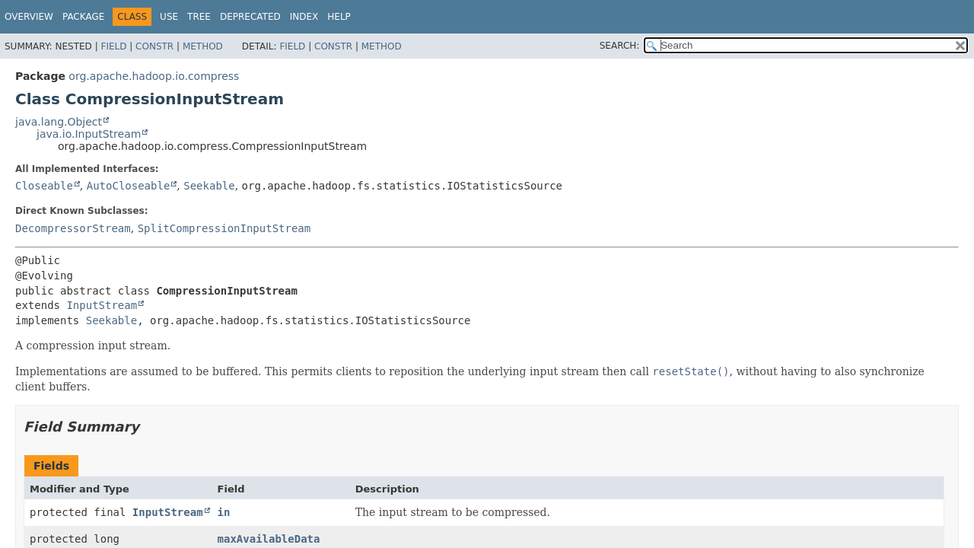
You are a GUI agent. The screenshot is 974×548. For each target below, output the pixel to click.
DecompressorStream (73, 228)
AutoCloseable (128, 186)
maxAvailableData (269, 539)
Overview (29, 16)
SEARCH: (620, 45)
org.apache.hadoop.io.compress (153, 76)
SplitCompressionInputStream (224, 228)
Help (339, 16)
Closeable (44, 186)
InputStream (101, 305)
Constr (154, 46)
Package (83, 16)
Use (169, 16)
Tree (199, 16)
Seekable (208, 186)
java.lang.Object (58, 122)
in (224, 512)
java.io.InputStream (89, 134)
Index (304, 16)
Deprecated (250, 16)
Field (113, 46)
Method (203, 46)
